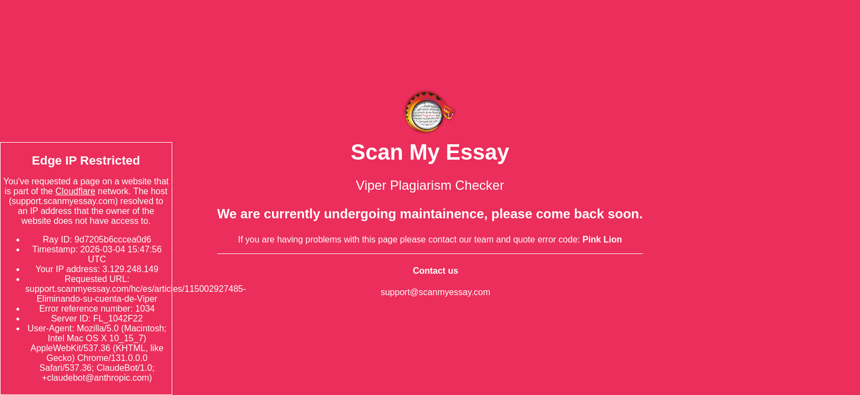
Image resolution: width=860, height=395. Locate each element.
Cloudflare (75, 191)
